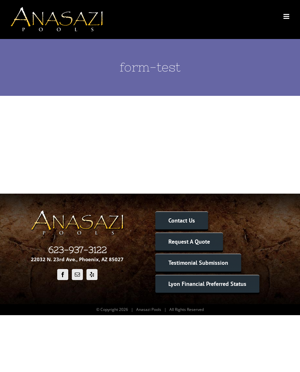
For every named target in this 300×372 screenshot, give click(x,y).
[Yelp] (92, 274)
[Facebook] (62, 274)
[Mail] (77, 274)
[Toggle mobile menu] (286, 16)
